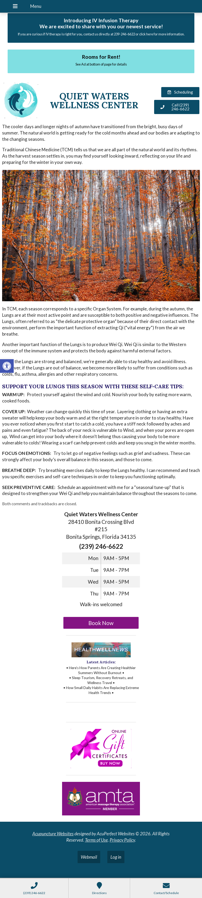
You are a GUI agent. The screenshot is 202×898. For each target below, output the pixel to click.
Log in (115, 857)
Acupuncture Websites (53, 833)
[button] (7, 366)
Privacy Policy (122, 840)
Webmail (89, 857)
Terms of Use (96, 840)
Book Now (101, 623)
